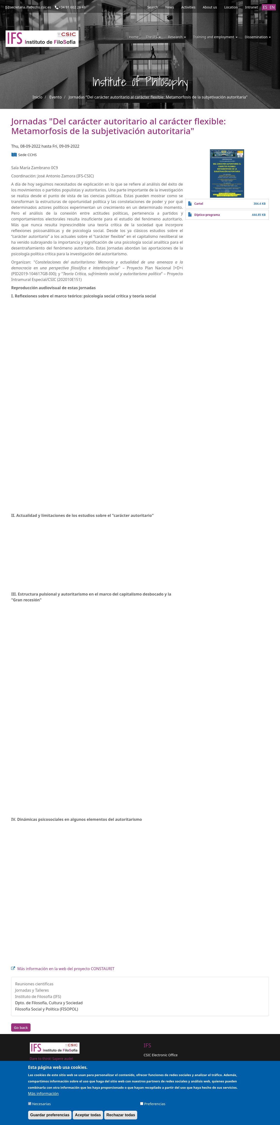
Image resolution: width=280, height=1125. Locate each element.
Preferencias (154, 1103)
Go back (21, 1027)
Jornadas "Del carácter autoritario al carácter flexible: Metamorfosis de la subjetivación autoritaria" (158, 97)
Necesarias (41, 1103)
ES (265, 7)
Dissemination (258, 37)
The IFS (153, 37)
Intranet (251, 7)
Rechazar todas (120, 1115)
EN (272, 7)
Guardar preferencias (50, 1115)
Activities (188, 7)
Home (134, 37)
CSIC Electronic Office (161, 1055)
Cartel (198, 204)
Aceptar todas (88, 1115)
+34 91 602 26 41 (72, 7)
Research (177, 37)
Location (231, 7)
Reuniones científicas (34, 984)
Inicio (37, 97)
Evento (55, 97)
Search (152, 7)
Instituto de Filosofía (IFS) (38, 996)
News (169, 7)
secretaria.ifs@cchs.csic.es (30, 7)
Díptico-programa (207, 215)
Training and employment (215, 37)
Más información (43, 1093)
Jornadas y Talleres (32, 990)
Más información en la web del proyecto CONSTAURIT (65, 968)
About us (210, 7)
